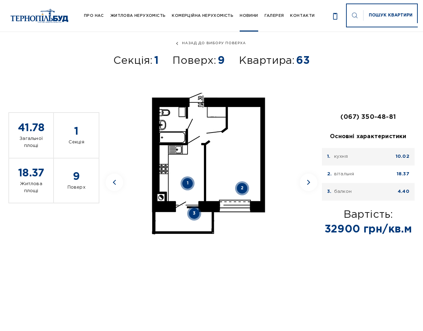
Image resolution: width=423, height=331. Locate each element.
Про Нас (94, 16)
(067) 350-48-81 (368, 117)
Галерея (274, 16)
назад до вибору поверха (214, 43)
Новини (249, 16)
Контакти (302, 16)
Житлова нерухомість (138, 16)
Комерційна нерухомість (202, 16)
